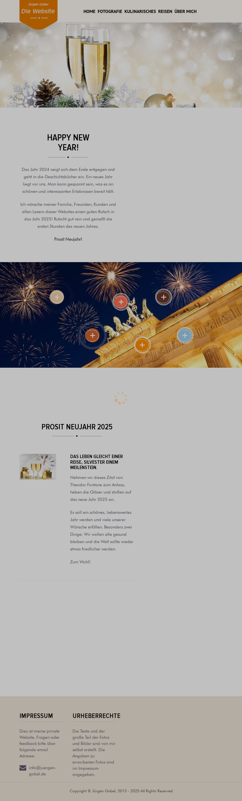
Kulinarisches (140, 11)
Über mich (186, 11)
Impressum (36, 716)
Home (89, 11)
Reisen (165, 11)
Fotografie (110, 11)
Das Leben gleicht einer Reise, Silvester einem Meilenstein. (96, 462)
